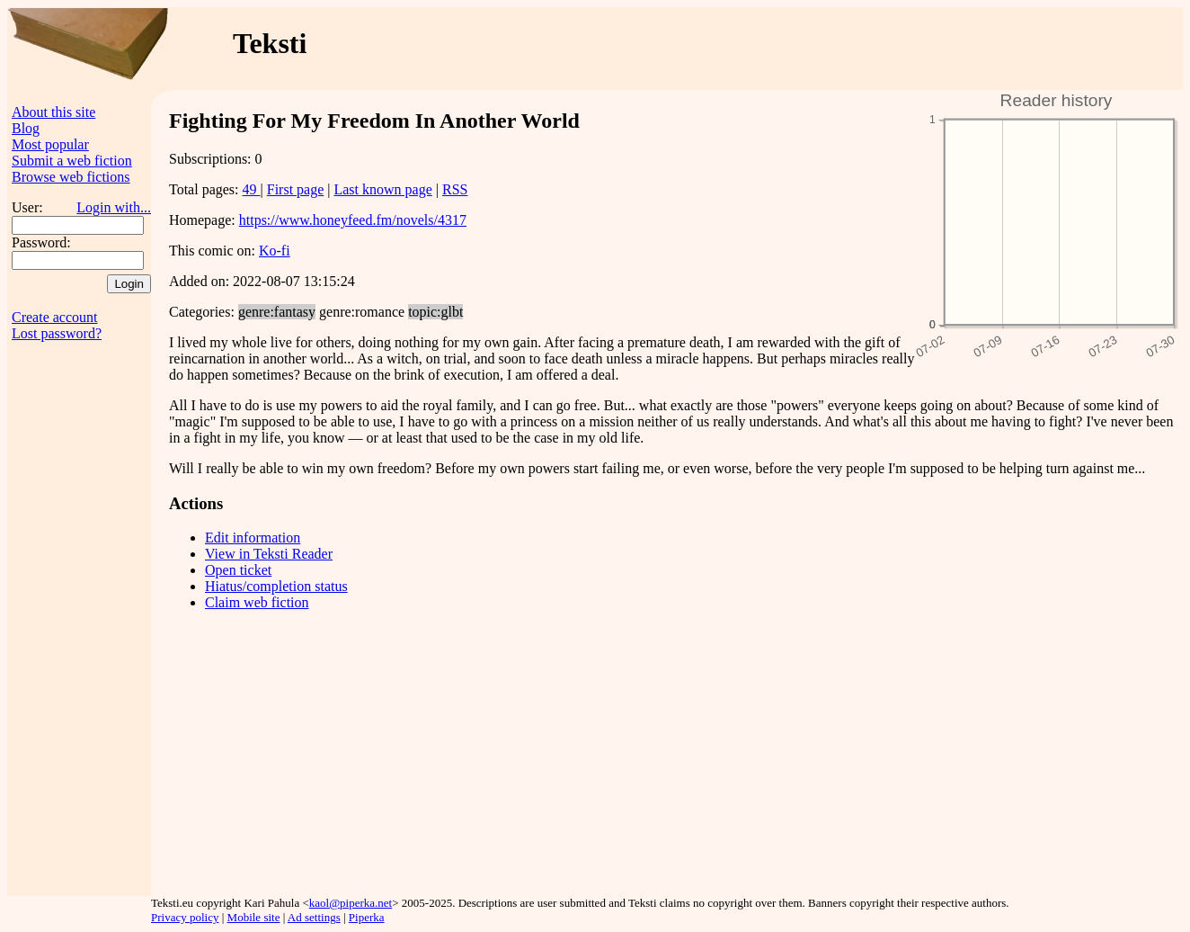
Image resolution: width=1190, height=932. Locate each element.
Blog (26, 128)
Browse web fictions (71, 176)
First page (295, 189)
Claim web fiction (257, 602)
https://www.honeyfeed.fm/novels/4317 (352, 220)
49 (252, 189)
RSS (454, 189)
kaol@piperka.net (350, 903)
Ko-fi (274, 250)
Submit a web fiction (72, 160)
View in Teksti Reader (269, 553)
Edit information (252, 537)
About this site (53, 112)
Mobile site (253, 917)
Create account (55, 317)
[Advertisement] (837, 48)
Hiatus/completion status (276, 586)
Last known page (382, 189)
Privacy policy (184, 917)
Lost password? (57, 333)
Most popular (50, 144)
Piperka (367, 917)
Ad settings (314, 917)
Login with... (113, 207)
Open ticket (238, 570)
